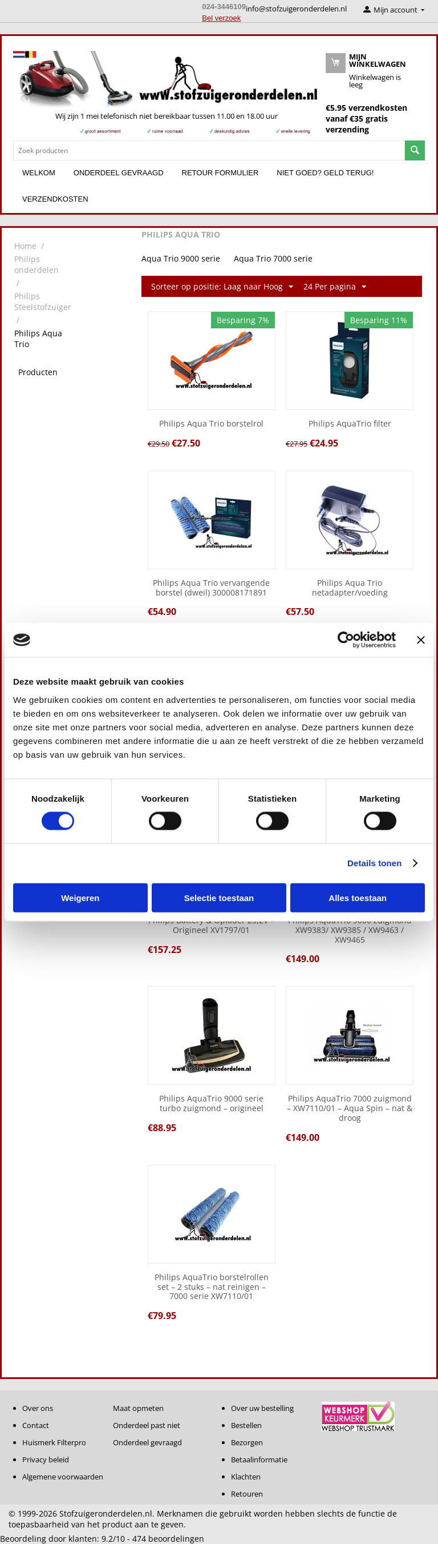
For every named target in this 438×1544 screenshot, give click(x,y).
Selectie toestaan (219, 897)
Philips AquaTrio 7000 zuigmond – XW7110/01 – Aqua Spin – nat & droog (349, 1108)
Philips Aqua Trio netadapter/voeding (350, 588)
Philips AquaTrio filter (350, 424)
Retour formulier (220, 172)
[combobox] (209, 150)
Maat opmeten (138, 1408)
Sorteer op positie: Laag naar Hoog (222, 287)
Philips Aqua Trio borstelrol (211, 424)
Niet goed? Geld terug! (325, 172)
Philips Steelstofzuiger (42, 301)
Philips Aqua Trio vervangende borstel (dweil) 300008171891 (211, 588)
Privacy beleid (45, 1459)
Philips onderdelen (36, 264)
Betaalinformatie (259, 1459)
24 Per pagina (334, 287)
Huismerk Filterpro (54, 1442)
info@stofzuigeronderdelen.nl (296, 8)
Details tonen (374, 863)
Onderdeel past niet (146, 1425)
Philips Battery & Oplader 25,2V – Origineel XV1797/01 (211, 925)
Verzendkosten (55, 199)
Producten (38, 372)
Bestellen (246, 1425)
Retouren (247, 1494)
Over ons (37, 1408)
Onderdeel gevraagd (119, 172)
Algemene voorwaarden (62, 1476)
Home (25, 245)
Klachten (246, 1476)
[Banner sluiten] (421, 640)
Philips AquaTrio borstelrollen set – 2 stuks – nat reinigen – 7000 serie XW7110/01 (212, 1287)
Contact (35, 1425)
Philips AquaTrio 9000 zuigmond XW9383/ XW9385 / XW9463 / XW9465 (350, 930)
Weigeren (80, 897)
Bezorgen (247, 1442)
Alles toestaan (357, 897)
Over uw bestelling (262, 1408)
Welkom (38, 172)
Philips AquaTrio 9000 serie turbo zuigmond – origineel (211, 1103)
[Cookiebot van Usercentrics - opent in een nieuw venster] (346, 640)
